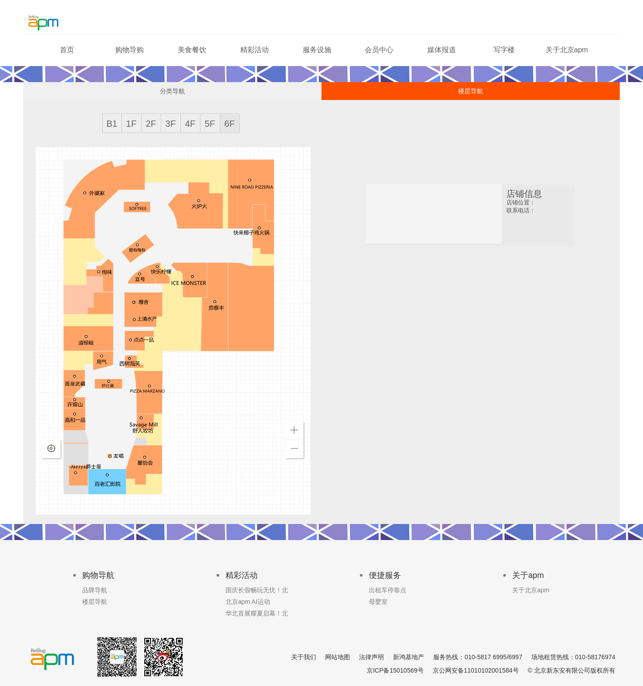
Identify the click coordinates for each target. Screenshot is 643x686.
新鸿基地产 (408, 657)
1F (131, 124)
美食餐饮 (192, 50)
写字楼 (504, 50)
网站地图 (337, 657)
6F (229, 124)
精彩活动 (254, 50)
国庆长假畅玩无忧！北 (256, 590)
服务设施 (317, 50)
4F (190, 124)
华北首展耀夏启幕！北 (256, 613)
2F (151, 124)
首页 (67, 50)
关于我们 (303, 657)
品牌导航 (94, 590)
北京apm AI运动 (247, 601)
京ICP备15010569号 (395, 670)
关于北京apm (567, 50)
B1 (111, 124)
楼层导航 (470, 91)
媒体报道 (441, 50)
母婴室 (378, 601)
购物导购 (129, 50)
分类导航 (172, 91)
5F (210, 124)
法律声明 (371, 657)
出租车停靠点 (387, 590)
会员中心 (379, 50)
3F (170, 124)
